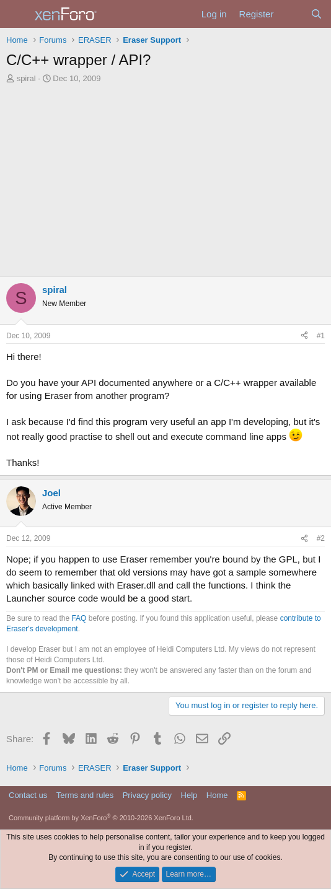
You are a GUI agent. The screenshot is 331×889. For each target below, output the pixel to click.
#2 (321, 538)
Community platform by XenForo (101, 817)
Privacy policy (147, 795)
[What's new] (292, 13)
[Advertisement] (165, 177)
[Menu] (17, 14)
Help (189, 795)
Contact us (28, 795)
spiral (26, 78)
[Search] (316, 13)
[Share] (304, 336)
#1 (321, 335)
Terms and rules (84, 795)
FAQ (78, 618)
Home (217, 795)
